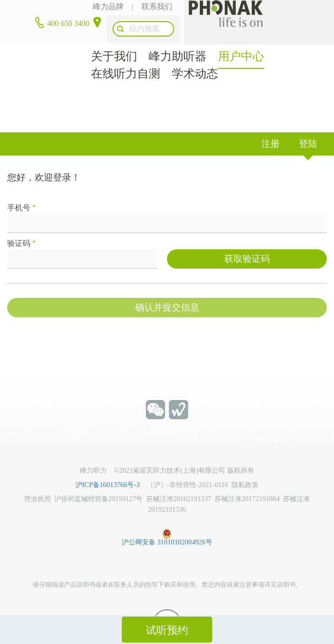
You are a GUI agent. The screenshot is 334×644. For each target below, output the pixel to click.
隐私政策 (244, 469)
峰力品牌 (106, 9)
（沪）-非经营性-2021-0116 (187, 469)
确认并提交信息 (167, 292)
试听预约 (167, 630)
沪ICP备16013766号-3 (111, 469)
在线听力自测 (125, 58)
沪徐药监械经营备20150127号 (98, 483)
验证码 (21, 227)
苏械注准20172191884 (247, 483)
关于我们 (114, 40)
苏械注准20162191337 (178, 483)
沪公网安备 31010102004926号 (167, 516)
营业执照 (37, 483)
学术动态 (195, 58)
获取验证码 (247, 244)
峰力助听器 (177, 40)
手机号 (21, 192)
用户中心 (241, 40)
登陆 (308, 128)
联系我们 (155, 9)
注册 (270, 128)
